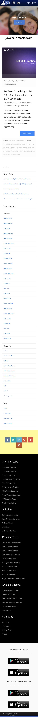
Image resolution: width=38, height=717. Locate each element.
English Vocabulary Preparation (13, 579)
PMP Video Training (9, 471)
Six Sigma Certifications (10, 487)
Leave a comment (15, 154)
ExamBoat (6, 527)
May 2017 (7, 288)
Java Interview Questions (11, 479)
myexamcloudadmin (10, 84)
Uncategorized (8, 396)
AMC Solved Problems (10, 491)
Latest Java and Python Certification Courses (17, 179)
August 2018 (7, 248)
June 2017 (7, 283)
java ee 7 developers (8, 147)
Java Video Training (9, 467)
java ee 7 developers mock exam (22, 147)
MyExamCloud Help (9, 376)
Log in (5, 408)
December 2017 (8, 263)
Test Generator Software (11, 519)
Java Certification (8, 475)
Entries (7, 413)
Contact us (6, 626)
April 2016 (7, 333)
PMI (5, 386)
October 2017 (8, 268)
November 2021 (8, 223)
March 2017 (7, 298)
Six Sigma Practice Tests (11, 563)
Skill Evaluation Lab (9, 531)
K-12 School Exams (9, 575)
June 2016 (7, 323)
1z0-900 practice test (22, 144)
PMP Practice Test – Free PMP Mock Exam (16, 194)
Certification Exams (14, 140)
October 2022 (8, 218)
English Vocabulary (9, 503)
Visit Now (19, 21)
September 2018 (8, 243)
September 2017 (8, 273)
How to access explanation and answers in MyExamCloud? (19, 199)
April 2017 (7, 293)
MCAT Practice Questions (11, 495)
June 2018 (7, 253)
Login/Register (31, 3)
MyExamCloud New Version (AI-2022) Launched (18, 184)
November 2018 (8, 233)
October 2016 (8, 308)
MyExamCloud (7, 523)
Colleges (6, 361)
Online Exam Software (10, 515)
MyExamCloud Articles (10, 590)
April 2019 (7, 228)
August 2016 (7, 318)
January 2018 (8, 258)
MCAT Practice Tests (9, 567)
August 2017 (7, 278)
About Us (5, 622)
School (6, 391)
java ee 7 (31, 144)
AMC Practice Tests (9, 571)
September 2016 (8, 313)
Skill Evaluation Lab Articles (12, 598)
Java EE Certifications (10, 551)
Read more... (27, 133)
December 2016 (8, 303)
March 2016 (7, 338)
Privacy (4, 634)
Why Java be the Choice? (11, 189)
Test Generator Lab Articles (12, 602)
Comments (8, 418)
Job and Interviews (9, 371)
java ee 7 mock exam (24, 151)
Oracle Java (22, 140)
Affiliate (6, 351)
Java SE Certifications (10, 547)
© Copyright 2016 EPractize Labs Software (10, 714)
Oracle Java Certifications (11, 543)
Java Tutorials (7, 610)
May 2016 (7, 328)
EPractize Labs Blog (9, 606)
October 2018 (8, 238)
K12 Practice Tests (9, 499)
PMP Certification (8, 483)
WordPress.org (8, 423)
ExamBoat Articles (8, 594)
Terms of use (7, 630)
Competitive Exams (9, 366)
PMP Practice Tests (9, 559)
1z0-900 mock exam (11, 144)
